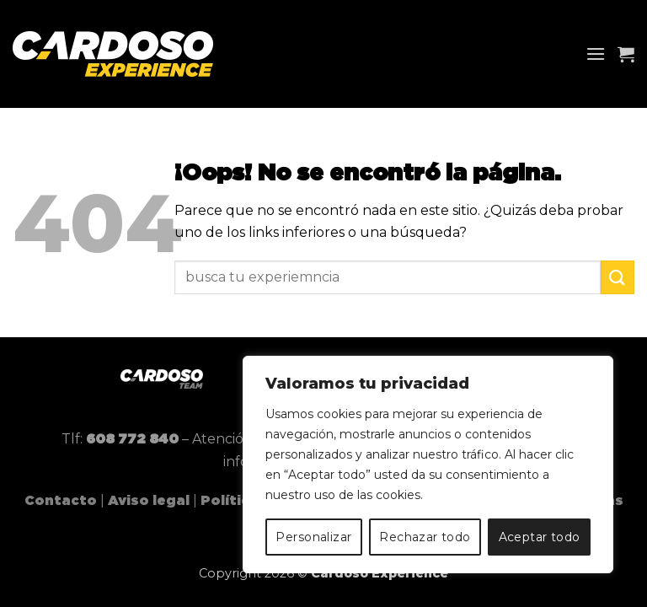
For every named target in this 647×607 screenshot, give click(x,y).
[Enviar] (617, 277)
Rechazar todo (424, 537)
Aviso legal (149, 501)
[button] (596, 53)
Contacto (60, 501)
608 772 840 (132, 439)
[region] (428, 464)
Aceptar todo (539, 537)
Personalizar (313, 537)
